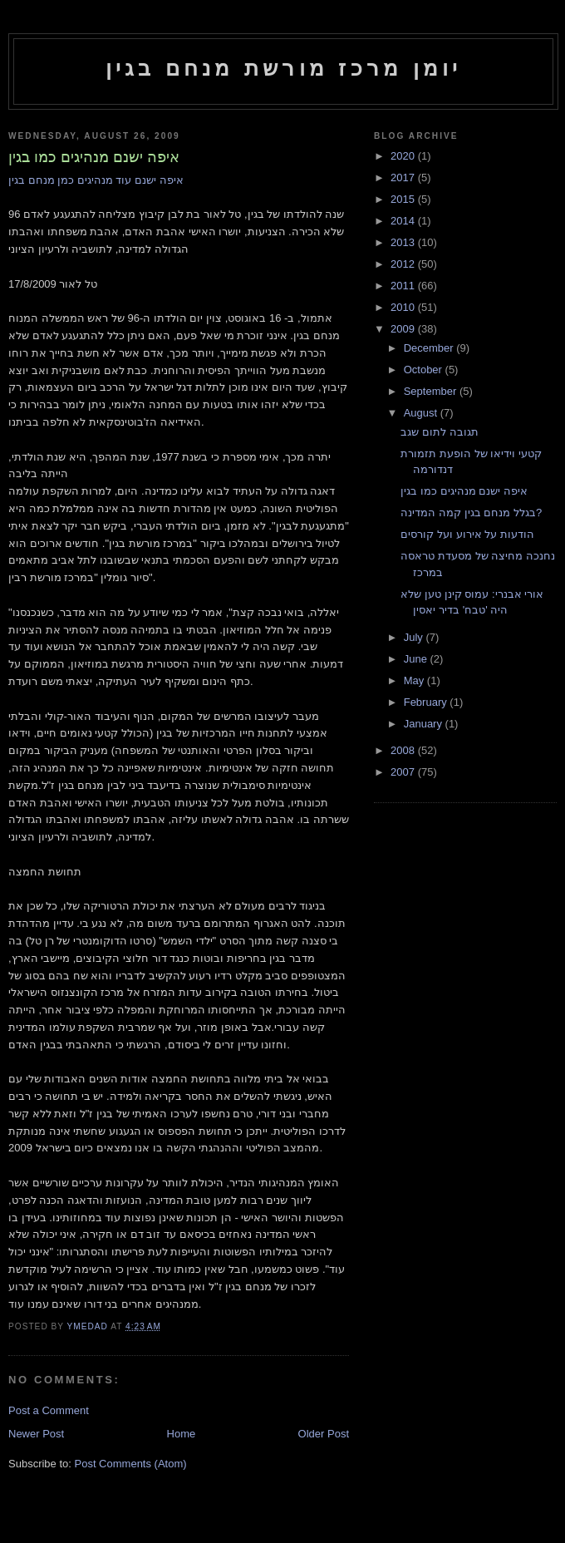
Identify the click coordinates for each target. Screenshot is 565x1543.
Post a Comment (48, 1410)
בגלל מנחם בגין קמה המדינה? (471, 512)
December (430, 348)
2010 (404, 307)
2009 (404, 329)
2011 (404, 285)
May (415, 680)
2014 (404, 220)
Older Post (323, 1433)
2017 (404, 177)
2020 (404, 156)
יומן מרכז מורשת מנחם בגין (284, 68)
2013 (404, 242)
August (422, 413)
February (427, 702)
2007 (404, 772)
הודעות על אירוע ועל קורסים (466, 534)
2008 (404, 750)
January (424, 723)
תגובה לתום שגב (439, 432)
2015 (404, 199)
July (415, 637)
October (424, 369)
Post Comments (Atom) (131, 1463)
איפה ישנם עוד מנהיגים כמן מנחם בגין (96, 180)
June (417, 659)
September (431, 391)
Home (181, 1433)
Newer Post (36, 1433)
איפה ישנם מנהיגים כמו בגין (463, 491)
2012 (404, 264)
